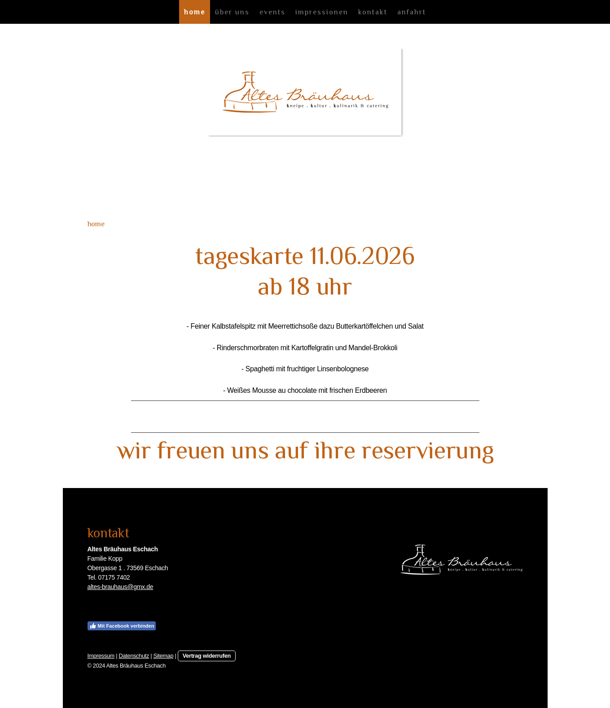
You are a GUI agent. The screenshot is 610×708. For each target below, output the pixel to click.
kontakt (372, 12)
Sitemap (164, 655)
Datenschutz (133, 655)
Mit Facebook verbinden (121, 625)
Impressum (101, 655)
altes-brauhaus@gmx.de (121, 586)
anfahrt (411, 12)
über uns (232, 12)
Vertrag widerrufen (207, 655)
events (272, 12)
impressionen (321, 12)
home (194, 12)
